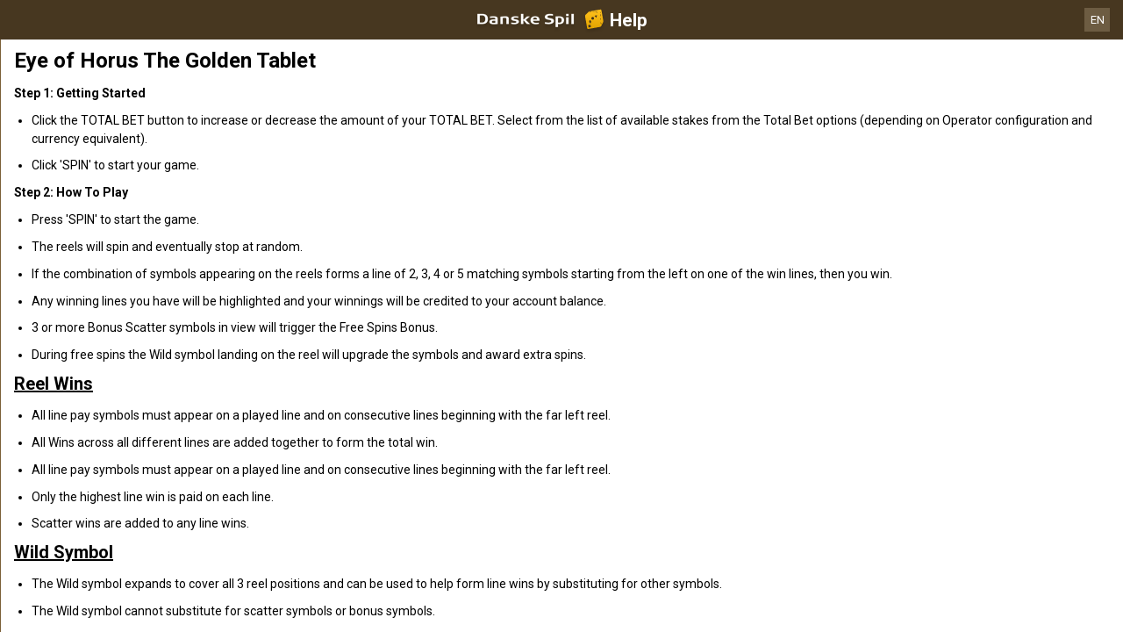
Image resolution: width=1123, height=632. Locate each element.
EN (1098, 19)
